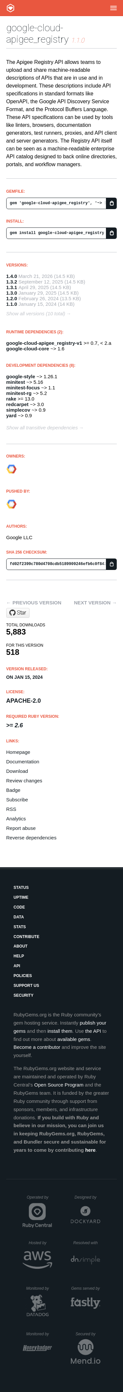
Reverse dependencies (31, 837)
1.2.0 (11, 298)
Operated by (39, 1199)
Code (19, 907)
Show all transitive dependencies (42, 427)
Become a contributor (36, 1047)
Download (17, 771)
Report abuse (21, 828)
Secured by (87, 1334)
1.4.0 (11, 276)
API (16, 966)
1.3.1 (11, 287)
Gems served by (85, 1288)
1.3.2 (11, 281)
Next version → (95, 602)
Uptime (20, 897)
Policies (22, 975)
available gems (73, 1039)
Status (21, 887)
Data (18, 917)
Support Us (26, 985)
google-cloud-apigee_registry (37, 33)
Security (23, 995)
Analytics (16, 818)
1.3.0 (11, 293)
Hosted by (40, 1243)
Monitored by (39, 1288)
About (20, 946)
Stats (19, 927)
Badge (13, 790)
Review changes (24, 780)
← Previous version (33, 602)
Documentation (22, 761)
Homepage (18, 752)
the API (93, 1031)
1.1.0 (11, 304)
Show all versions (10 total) (35, 313)
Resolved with (86, 1243)
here (90, 1150)
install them (60, 1031)
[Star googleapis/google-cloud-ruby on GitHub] (18, 613)
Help (18, 956)
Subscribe (17, 799)
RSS (11, 809)
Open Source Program (58, 1085)
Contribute (26, 936)
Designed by (87, 1197)
